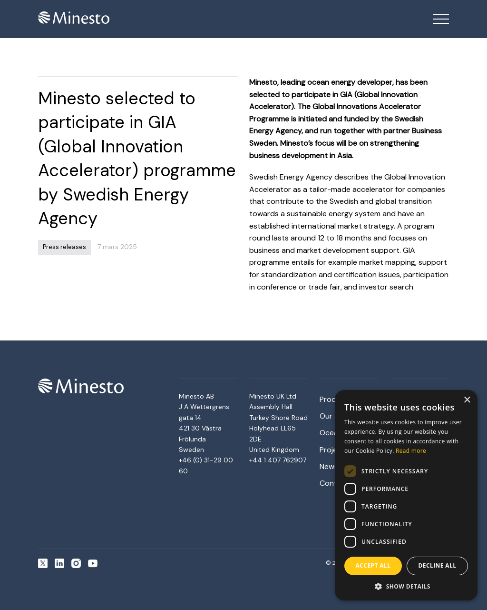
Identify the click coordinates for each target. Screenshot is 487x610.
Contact (334, 483)
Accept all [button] (373, 565)
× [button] (466, 400)
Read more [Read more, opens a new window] (411, 451)
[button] (406, 586)
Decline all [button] (438, 565)
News (329, 466)
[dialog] (406, 495)
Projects (334, 450)
